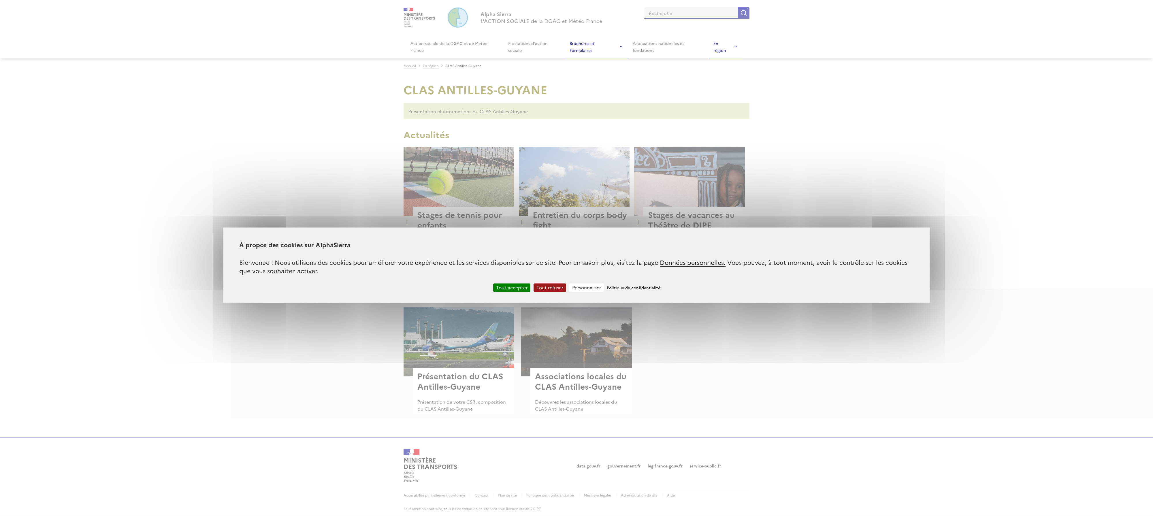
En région (719, 46)
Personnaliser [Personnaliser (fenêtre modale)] (586, 287)
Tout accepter (511, 287)
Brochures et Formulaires (582, 46)
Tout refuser (549, 287)
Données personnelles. (693, 262)
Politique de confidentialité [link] (633, 288)
